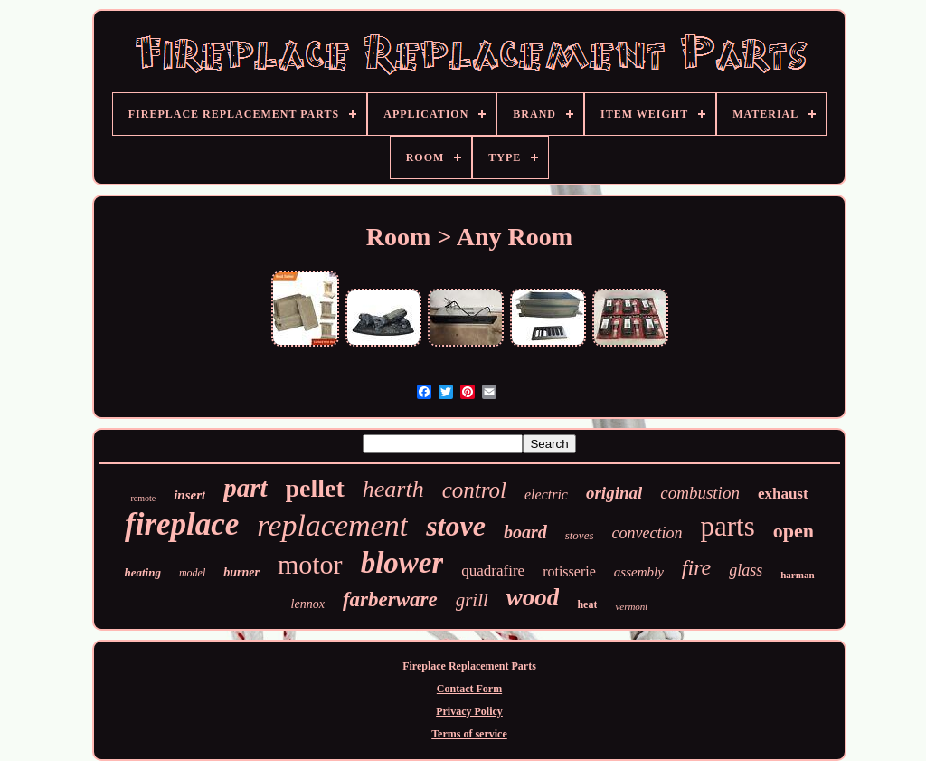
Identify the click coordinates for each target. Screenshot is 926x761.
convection (646, 533)
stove (456, 525)
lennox (308, 604)
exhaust (783, 493)
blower (402, 563)
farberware (390, 599)
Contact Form (469, 688)
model (192, 572)
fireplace (182, 524)
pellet (315, 488)
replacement (332, 525)
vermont (631, 606)
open (793, 530)
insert (189, 495)
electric (546, 494)
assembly (639, 572)
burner (241, 572)
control (474, 490)
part (245, 487)
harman (797, 574)
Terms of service (469, 734)
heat (587, 604)
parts (727, 526)
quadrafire (492, 570)
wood (533, 597)
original (614, 492)
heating (142, 572)
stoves (579, 535)
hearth (393, 489)
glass (745, 570)
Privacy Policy (469, 711)
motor (310, 564)
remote (143, 498)
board (525, 532)
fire (696, 567)
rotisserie (569, 571)
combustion (700, 492)
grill (472, 600)
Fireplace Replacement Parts (469, 666)
